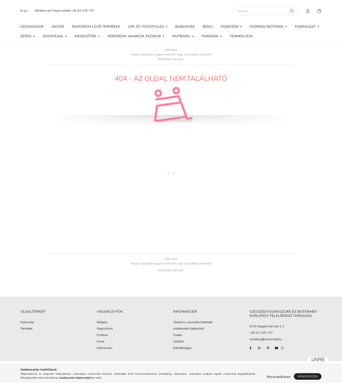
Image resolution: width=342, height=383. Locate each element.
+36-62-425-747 (82, 11)
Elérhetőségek (182, 348)
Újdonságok (32, 26)
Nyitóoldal (27, 322)
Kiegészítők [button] (86, 36)
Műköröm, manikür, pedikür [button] (135, 36)
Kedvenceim (104, 348)
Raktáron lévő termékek (96, 26)
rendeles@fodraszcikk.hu (266, 339)
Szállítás (178, 341)
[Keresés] (265, 11)
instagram (259, 348)
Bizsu (208, 26)
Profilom (102, 335)
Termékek (26, 329)
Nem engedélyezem (279, 376)
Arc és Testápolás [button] (146, 26)
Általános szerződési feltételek (192, 322)
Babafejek (185, 26)
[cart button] (319, 11)
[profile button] (308, 11)
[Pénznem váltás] (24, 11)
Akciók (57, 26)
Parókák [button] (210, 36)
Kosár (100, 341)
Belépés (102, 322)
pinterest (267, 348)
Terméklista (241, 36)
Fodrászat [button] (305, 26)
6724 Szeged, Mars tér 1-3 (267, 326)
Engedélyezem (308, 376)
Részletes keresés (171, 59)
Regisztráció (105, 329)
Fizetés (177, 335)
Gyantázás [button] (53, 36)
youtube (276, 348)
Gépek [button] (26, 36)
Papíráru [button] (181, 36)
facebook (250, 348)
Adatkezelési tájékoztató (188, 329)
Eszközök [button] (230, 26)
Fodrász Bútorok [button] (267, 26)
